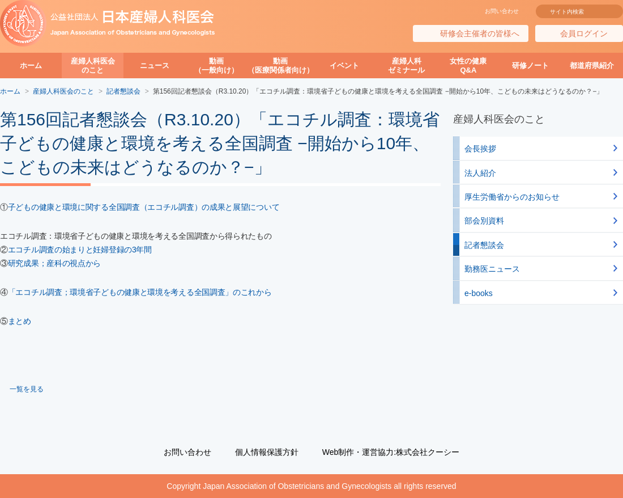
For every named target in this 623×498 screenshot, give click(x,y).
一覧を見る (27, 389)
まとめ (19, 321)
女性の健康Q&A (468, 65)
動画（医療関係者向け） (281, 65)
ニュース (154, 65)
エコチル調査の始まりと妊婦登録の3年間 (80, 249)
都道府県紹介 (592, 65)
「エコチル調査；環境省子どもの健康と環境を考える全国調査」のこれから (140, 292)
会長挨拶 (480, 148)
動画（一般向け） (216, 65)
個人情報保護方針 (266, 452)
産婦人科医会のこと (93, 65)
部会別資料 (484, 220)
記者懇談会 (484, 245)
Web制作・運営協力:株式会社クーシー (390, 452)
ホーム (31, 65)
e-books (478, 293)
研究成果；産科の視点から (54, 263)
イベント (344, 65)
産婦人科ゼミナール (406, 65)
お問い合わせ (502, 11)
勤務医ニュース (492, 268)
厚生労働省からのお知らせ (512, 196)
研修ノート (530, 65)
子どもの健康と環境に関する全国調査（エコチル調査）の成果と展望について (144, 207)
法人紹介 (480, 173)
